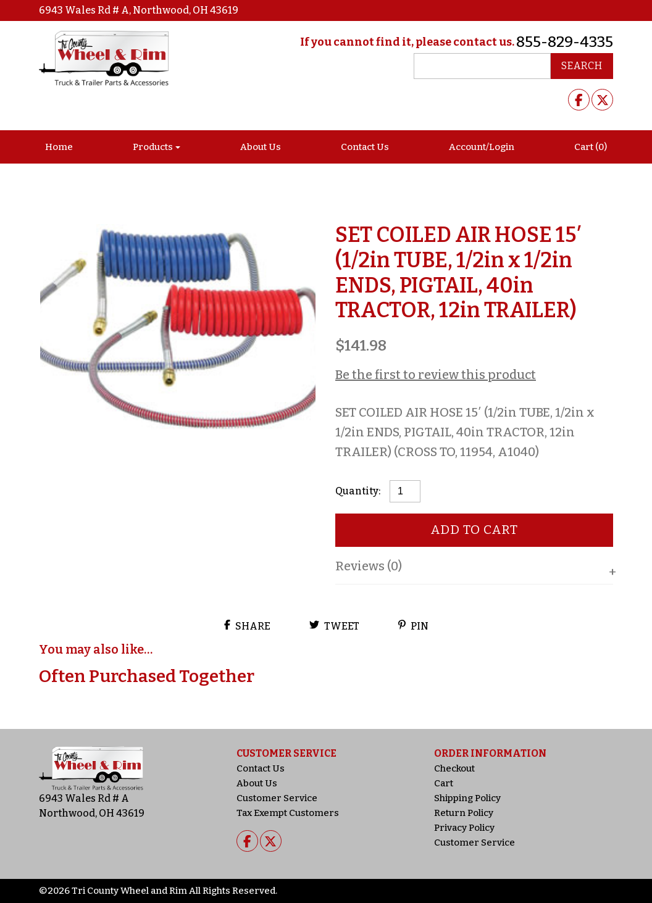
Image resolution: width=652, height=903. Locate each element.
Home (59, 146)
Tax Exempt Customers (287, 812)
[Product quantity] (405, 491)
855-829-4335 (564, 42)
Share (247, 626)
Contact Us (365, 146)
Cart (443, 783)
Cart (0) (590, 146)
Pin (413, 626)
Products (153, 146)
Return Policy (463, 812)
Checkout (454, 768)
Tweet (334, 626)
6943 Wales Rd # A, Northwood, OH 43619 (138, 10)
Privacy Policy (464, 827)
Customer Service (276, 798)
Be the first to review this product (435, 374)
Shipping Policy (467, 798)
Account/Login (481, 146)
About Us (260, 146)
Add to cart (474, 530)
